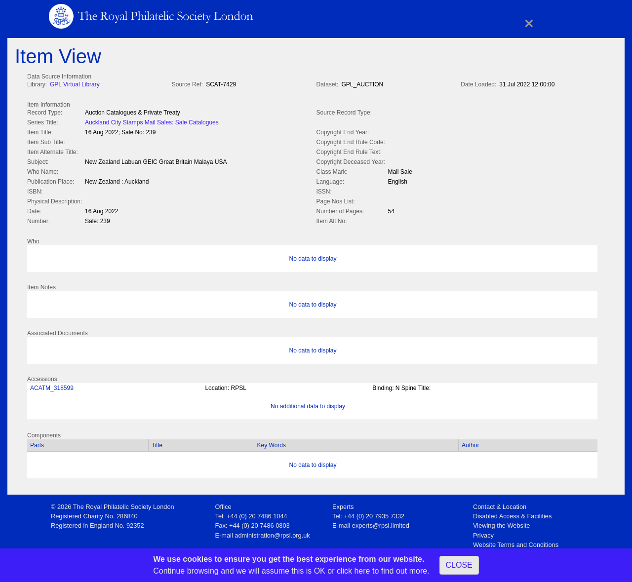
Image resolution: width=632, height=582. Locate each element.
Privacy (483, 533)
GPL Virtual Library (75, 84)
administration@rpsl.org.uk (272, 533)
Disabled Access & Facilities (512, 514)
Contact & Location (499, 504)
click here (353, 571)
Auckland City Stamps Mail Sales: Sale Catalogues (152, 121)
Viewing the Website (501, 523)
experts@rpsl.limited (380, 523)
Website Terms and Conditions (515, 542)
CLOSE (459, 565)
